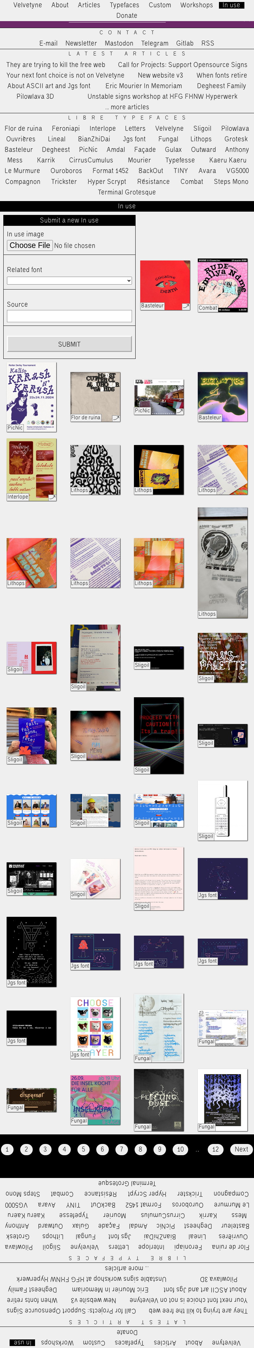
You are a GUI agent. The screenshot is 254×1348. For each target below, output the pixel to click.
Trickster (64, 182)
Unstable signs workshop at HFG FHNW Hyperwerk (162, 97)
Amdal (116, 150)
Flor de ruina (23, 128)
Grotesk (236, 139)
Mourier (139, 160)
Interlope (103, 128)
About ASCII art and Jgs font (49, 86)
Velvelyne (169, 128)
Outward (203, 150)
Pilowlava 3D (35, 97)
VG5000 (238, 171)
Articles (89, 5)
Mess (15, 160)
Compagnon (23, 182)
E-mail (48, 44)
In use (231, 5)
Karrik (46, 160)
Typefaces (125, 5)
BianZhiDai (94, 139)
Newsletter (81, 44)
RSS (208, 44)
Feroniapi (66, 128)
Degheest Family (221, 86)
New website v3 (160, 75)
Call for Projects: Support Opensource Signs (183, 65)
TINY (181, 171)
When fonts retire (222, 75)
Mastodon (119, 44)
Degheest (56, 150)
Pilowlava (235, 128)
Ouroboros (66, 171)
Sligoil (202, 128)
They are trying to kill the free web (56, 65)
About (60, 5)
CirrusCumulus (91, 160)
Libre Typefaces (129, 118)
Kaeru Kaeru (228, 160)
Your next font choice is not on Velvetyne (66, 75)
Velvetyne (28, 5)
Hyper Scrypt (107, 182)
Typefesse (180, 160)
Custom (160, 5)
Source (17, 305)
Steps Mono (231, 182)
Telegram (155, 44)
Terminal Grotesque (127, 192)
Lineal (57, 139)
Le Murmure (22, 171)
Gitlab (185, 44)
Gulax (173, 150)
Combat (192, 182)
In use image (25, 234)
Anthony (237, 150)
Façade (145, 150)
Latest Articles (129, 54)
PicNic (88, 150)
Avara (207, 171)
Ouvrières (21, 139)
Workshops (197, 5)
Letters (135, 128)
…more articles (127, 107)
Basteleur (19, 150)
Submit (69, 344)
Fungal (168, 139)
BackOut (151, 171)
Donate (127, 16)
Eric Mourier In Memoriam (144, 86)
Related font (24, 270)
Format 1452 (111, 171)
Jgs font (134, 139)
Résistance (153, 182)
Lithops (201, 139)
